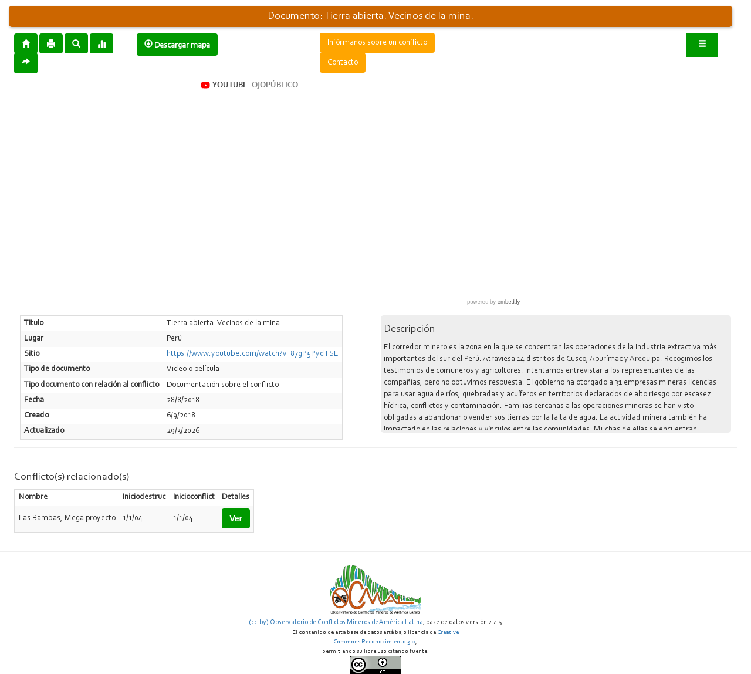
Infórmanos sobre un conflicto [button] (377, 43)
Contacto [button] (342, 63)
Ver (235, 518)
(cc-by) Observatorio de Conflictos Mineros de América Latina (336, 622)
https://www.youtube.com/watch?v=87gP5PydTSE (253, 354)
